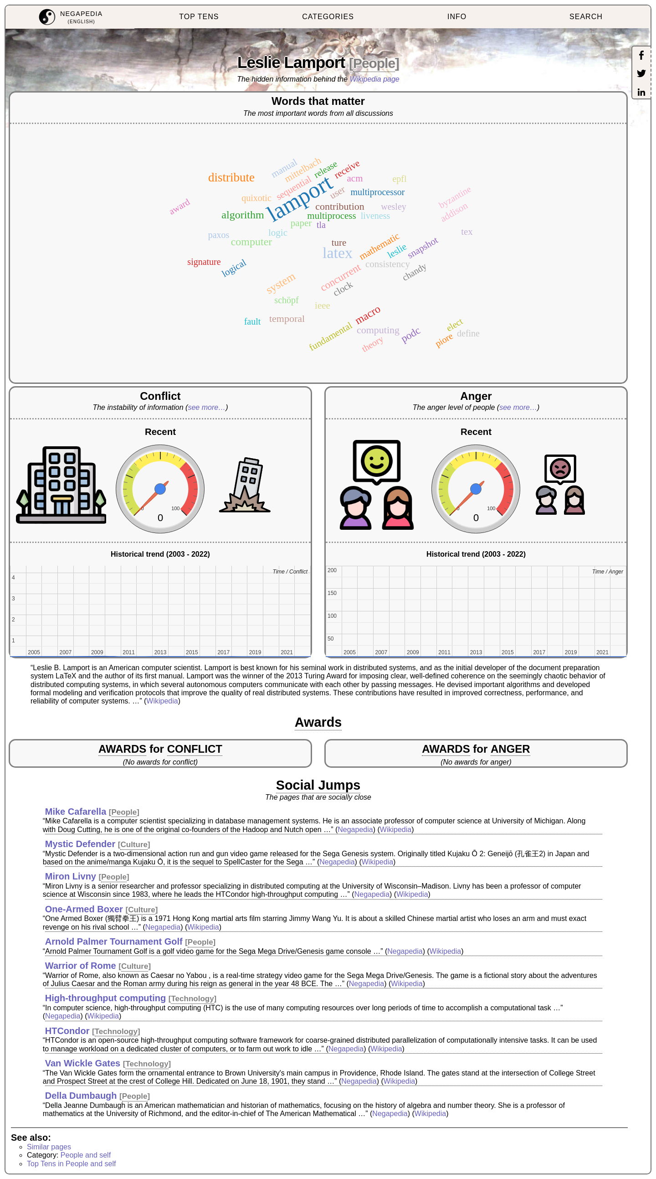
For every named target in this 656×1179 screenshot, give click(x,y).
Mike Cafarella (76, 812)
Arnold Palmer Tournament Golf (114, 941)
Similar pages (49, 1147)
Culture (134, 844)
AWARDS (122, 749)
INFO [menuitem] (456, 17)
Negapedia (355, 829)
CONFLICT (194, 749)
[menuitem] (69, 17)
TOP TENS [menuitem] (199, 17)
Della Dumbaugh (81, 1096)
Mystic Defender (80, 844)
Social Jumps (318, 785)
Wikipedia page (375, 79)
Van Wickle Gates (82, 1063)
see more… (207, 407)
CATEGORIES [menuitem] (328, 17)
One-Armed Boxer (84, 909)
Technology (192, 998)
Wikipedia (162, 701)
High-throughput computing (105, 998)
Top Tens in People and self (71, 1164)
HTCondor (67, 1031)
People (374, 63)
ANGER (510, 749)
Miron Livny (70, 876)
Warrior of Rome (80, 966)
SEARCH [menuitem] (586, 17)
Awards (318, 722)
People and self (86, 1155)
